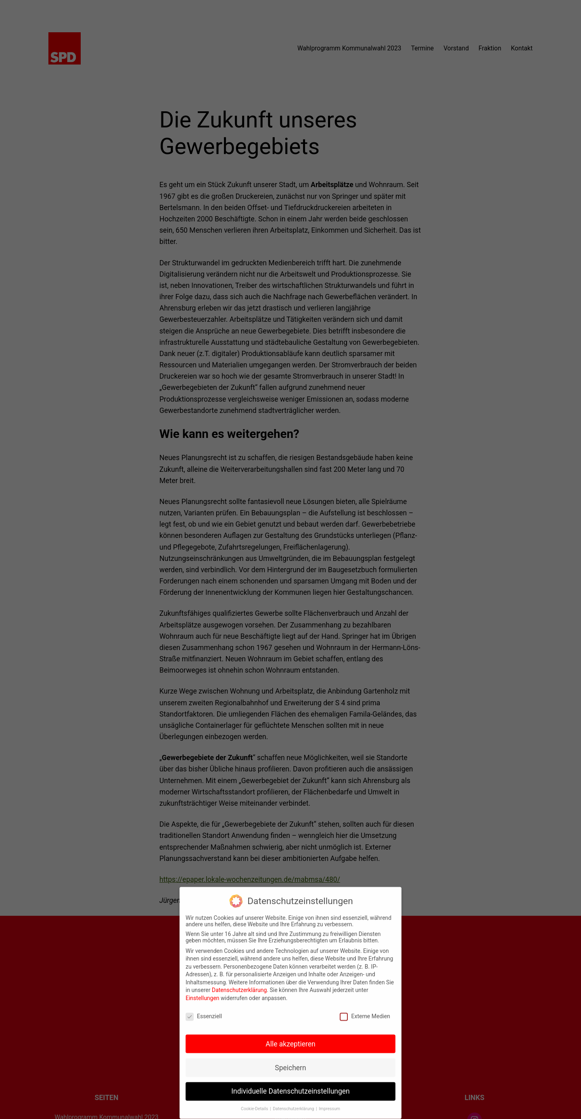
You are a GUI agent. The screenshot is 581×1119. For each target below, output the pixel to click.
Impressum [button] (329, 1103)
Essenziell (204, 1010)
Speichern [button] (290, 1062)
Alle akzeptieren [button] (290, 1038)
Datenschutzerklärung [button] (294, 1103)
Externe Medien (365, 1010)
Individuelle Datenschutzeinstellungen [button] (290, 1085)
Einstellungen (202, 992)
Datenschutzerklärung (239, 984)
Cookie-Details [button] (255, 1103)
